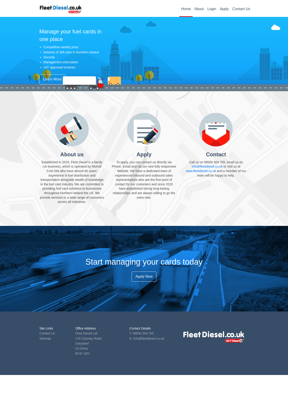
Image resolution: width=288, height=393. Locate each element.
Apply (224, 9)
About (199, 9)
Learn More (52, 79)
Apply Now (144, 276)
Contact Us (241, 9)
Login (211, 9)
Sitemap (45, 338)
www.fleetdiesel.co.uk (201, 171)
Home (186, 9)
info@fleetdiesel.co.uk (207, 166)
